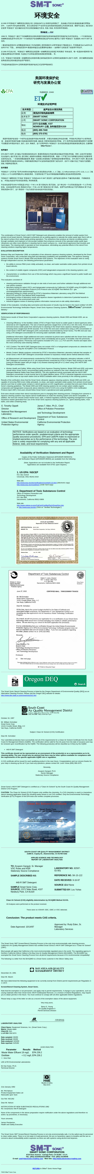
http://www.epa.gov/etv (27, 507)
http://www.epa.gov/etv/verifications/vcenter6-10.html (37, 483)
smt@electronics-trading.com (31, 1159)
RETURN (36, 1169)
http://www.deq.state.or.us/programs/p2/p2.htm (18, 695)
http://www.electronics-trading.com (67, 1159)
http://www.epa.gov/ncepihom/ (28, 485)
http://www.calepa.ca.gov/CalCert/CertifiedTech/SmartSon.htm (40, 505)
